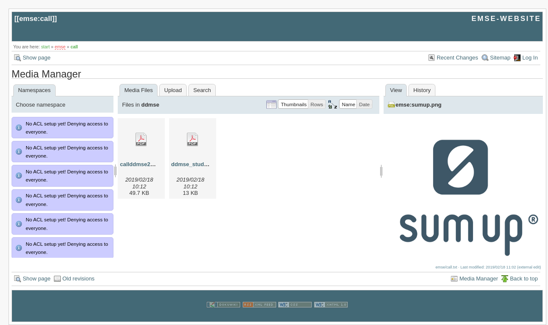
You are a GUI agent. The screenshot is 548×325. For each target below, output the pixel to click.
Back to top (524, 278)
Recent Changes (457, 57)
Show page (37, 57)
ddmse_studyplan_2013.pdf (207, 164)
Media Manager (478, 278)
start (45, 47)
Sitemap (500, 57)
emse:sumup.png (419, 104)
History (422, 90)
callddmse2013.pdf (145, 164)
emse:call (35, 19)
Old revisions (79, 278)
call (74, 47)
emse (60, 47)
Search (202, 90)
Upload (173, 90)
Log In (530, 57)
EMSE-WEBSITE (506, 19)
